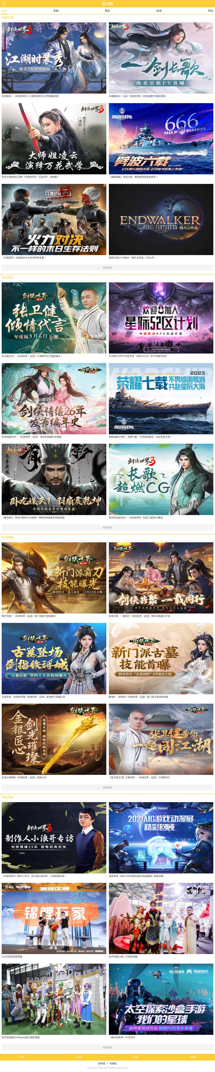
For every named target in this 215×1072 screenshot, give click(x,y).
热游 (159, 10)
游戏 (79, 1057)
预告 (107, 10)
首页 (4, 10)
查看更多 (107, 267)
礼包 (136, 1057)
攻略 (56, 10)
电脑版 (113, 1063)
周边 (210, 10)
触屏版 (101, 1063)
